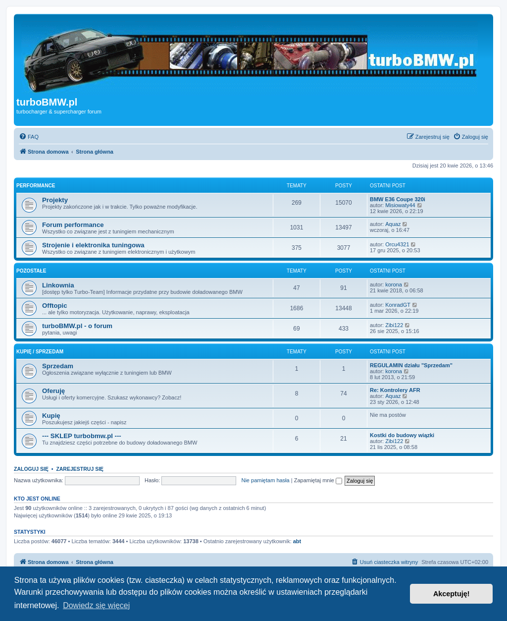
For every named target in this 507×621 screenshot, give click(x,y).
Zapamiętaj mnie (318, 480)
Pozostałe (31, 271)
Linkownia (58, 285)
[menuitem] (29, 137)
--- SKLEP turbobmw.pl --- (81, 436)
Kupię (51, 415)
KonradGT (397, 305)
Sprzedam (57, 366)
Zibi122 (394, 325)
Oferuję (53, 391)
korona (393, 284)
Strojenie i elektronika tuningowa (93, 245)
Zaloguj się (31, 469)
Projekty (55, 200)
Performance (35, 185)
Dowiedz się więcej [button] (96, 605)
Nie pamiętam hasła (265, 480)
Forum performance (73, 224)
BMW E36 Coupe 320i (397, 199)
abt (297, 541)
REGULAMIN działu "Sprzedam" (411, 365)
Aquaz (393, 224)
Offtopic (54, 305)
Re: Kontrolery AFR (395, 390)
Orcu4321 (397, 244)
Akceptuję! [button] (451, 594)
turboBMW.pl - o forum (77, 326)
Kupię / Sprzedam (39, 351)
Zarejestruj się (79, 469)
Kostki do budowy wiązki (402, 435)
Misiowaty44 (400, 205)
